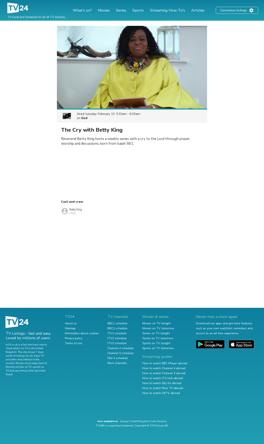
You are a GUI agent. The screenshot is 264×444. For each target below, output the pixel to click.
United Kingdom (139, 421)
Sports (138, 10)
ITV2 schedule (117, 338)
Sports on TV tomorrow (158, 348)
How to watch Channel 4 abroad (163, 368)
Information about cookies (82, 333)
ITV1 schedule (117, 333)
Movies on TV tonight (156, 323)
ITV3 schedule (117, 343)
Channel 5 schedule (120, 353)
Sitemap (70, 328)
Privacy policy (73, 338)
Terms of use (73, 343)
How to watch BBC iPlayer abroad (164, 363)
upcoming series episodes (30, 370)
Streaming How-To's (167, 10)
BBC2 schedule (117, 328)
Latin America (159, 421)
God (84, 118)
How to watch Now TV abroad (162, 388)
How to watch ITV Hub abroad (162, 378)
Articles (197, 10)
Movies (104, 10)
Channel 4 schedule (120, 348)
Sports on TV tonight (156, 343)
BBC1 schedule (117, 323)
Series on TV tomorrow (157, 338)
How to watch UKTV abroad (161, 393)
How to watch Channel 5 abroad (163, 373)
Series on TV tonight (156, 333)
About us (71, 323)
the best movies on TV (18, 367)
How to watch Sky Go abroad (161, 383)
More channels (117, 363)
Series (121, 10)
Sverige (124, 421)
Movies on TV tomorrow (158, 328)
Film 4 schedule (117, 358)
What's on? (82, 10)
